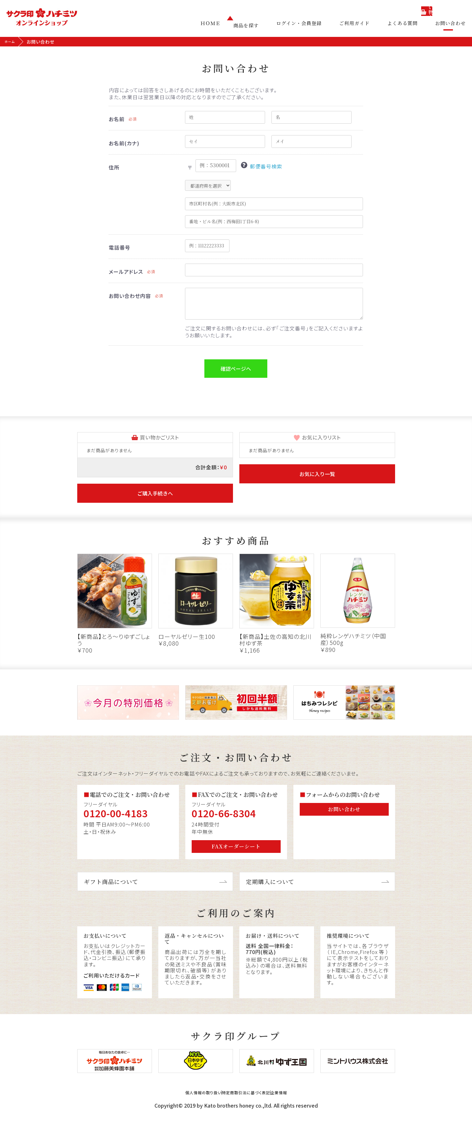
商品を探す (265, 25)
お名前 (117, 118)
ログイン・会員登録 (313, 25)
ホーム (11, 41)
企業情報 (304, 1102)
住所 (114, 167)
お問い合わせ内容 (130, 295)
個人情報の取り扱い (180, 1102)
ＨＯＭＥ (229, 25)
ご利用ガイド (364, 25)
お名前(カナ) (124, 143)
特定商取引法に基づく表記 (248, 1102)
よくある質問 (407, 25)
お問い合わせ (450, 25)
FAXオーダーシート (236, 846)
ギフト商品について (111, 881)
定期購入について (270, 881)
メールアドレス (126, 271)
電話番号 (119, 247)
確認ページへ (236, 368)
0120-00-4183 (116, 813)
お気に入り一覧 (317, 474)
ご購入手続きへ (155, 493)
